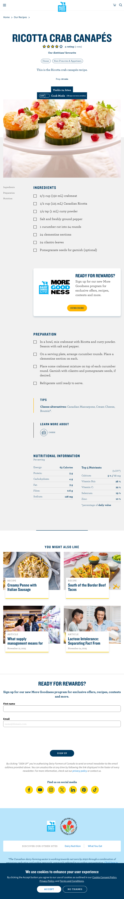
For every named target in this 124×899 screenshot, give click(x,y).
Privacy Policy (47, 881)
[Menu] (4, 5)
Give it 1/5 (44, 46)
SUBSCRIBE (77, 308)
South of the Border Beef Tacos (87, 587)
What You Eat (95, 846)
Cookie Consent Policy (104, 877)
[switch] (62, 95)
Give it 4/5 (57, 46)
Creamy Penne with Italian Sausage (22, 587)
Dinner (45, 61)
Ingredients (9, 187)
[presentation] (62, 738)
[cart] (114, 5)
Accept (49, 889)
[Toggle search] (121, 5)
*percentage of (96, 504)
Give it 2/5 (48, 46)
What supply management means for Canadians (25, 643)
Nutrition (7, 198)
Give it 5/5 (61, 46)
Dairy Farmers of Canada (62, 6)
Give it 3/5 (53, 46)
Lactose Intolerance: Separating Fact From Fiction (84, 643)
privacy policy (79, 770)
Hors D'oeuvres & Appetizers (68, 61)
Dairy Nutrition (73, 846)
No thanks (75, 889)
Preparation (9, 192)
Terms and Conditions (72, 881)
